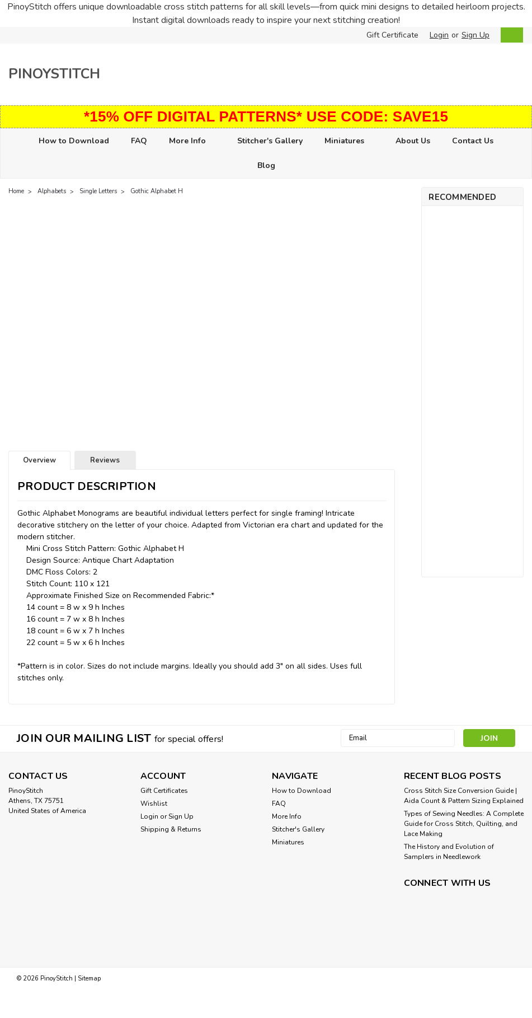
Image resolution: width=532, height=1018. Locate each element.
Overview (39, 460)
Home (16, 191)
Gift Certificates (164, 790)
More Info (192, 141)
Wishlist (153, 803)
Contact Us (472, 141)
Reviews (105, 460)
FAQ (139, 141)
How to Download (74, 141)
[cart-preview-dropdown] (509, 35)
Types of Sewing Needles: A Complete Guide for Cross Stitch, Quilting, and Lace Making (464, 823)
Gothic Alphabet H (156, 191)
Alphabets (51, 191)
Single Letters (98, 191)
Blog (266, 165)
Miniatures (349, 141)
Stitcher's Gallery (270, 141)
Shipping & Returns (170, 829)
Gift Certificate (392, 35)
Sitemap (89, 977)
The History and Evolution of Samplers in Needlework (449, 851)
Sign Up (475, 35)
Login (439, 35)
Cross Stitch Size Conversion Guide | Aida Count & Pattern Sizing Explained (464, 795)
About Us (413, 141)
